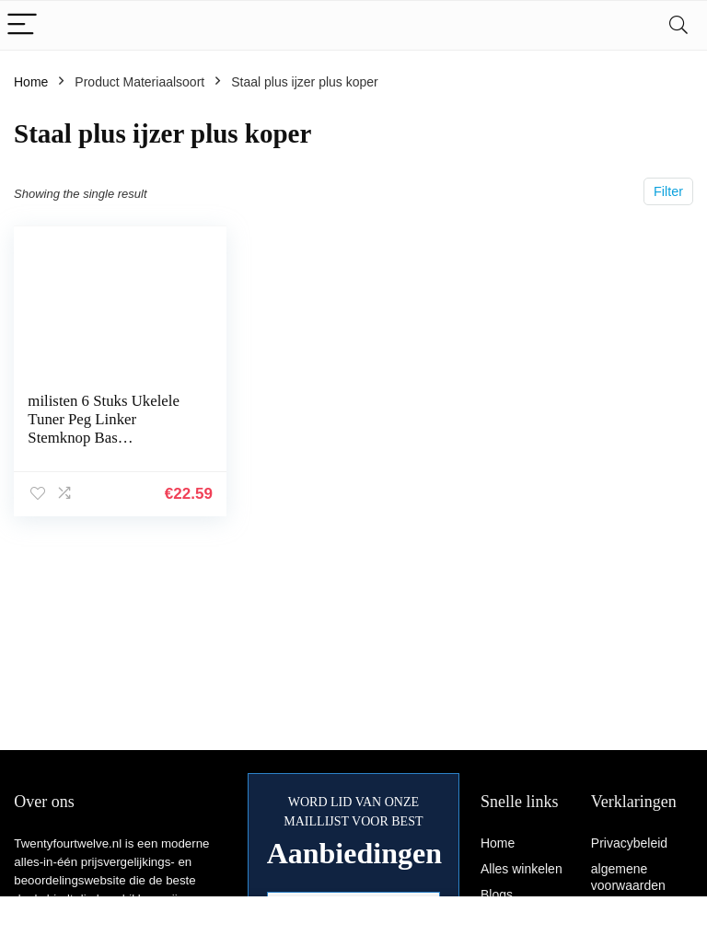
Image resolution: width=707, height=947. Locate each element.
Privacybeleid (629, 843)
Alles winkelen (521, 868)
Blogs (497, 894)
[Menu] (22, 25)
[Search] (678, 25)
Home (31, 82)
